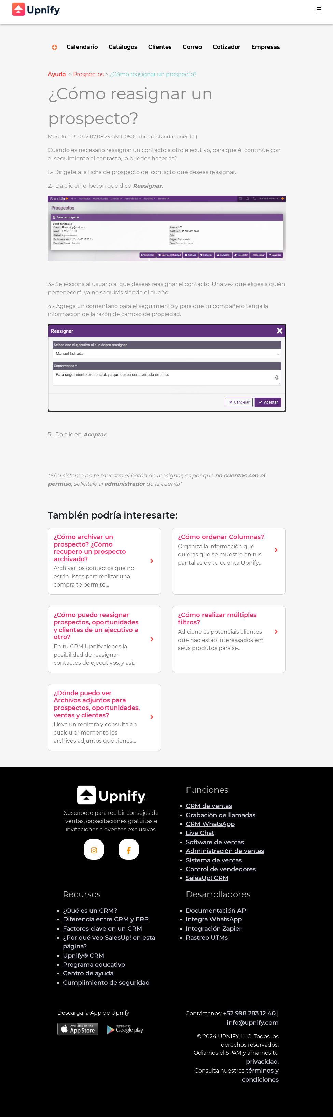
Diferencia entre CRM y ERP (106, 919)
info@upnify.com (253, 1022)
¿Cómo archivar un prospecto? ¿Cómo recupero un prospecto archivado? (90, 548)
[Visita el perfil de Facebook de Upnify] (128, 849)
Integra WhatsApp (214, 919)
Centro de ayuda (88, 973)
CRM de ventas (209, 805)
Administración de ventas (225, 850)
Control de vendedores (221, 869)
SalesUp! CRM (207, 878)
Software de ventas (215, 842)
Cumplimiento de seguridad (106, 982)
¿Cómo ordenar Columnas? (221, 537)
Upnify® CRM (83, 955)
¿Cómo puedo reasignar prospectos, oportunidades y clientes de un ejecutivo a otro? (96, 626)
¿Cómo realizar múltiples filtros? (217, 618)
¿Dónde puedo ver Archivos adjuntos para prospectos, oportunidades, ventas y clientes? (97, 704)
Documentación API (217, 910)
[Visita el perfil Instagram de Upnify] (93, 849)
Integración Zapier (213, 928)
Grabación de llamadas (220, 815)
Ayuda (57, 74)
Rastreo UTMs (207, 937)
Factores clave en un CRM (102, 928)
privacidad (262, 1061)
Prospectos (88, 74)
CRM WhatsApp (210, 823)
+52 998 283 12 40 (249, 1013)
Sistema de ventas (214, 860)
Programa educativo (94, 964)
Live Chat (200, 832)
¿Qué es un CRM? (90, 910)
